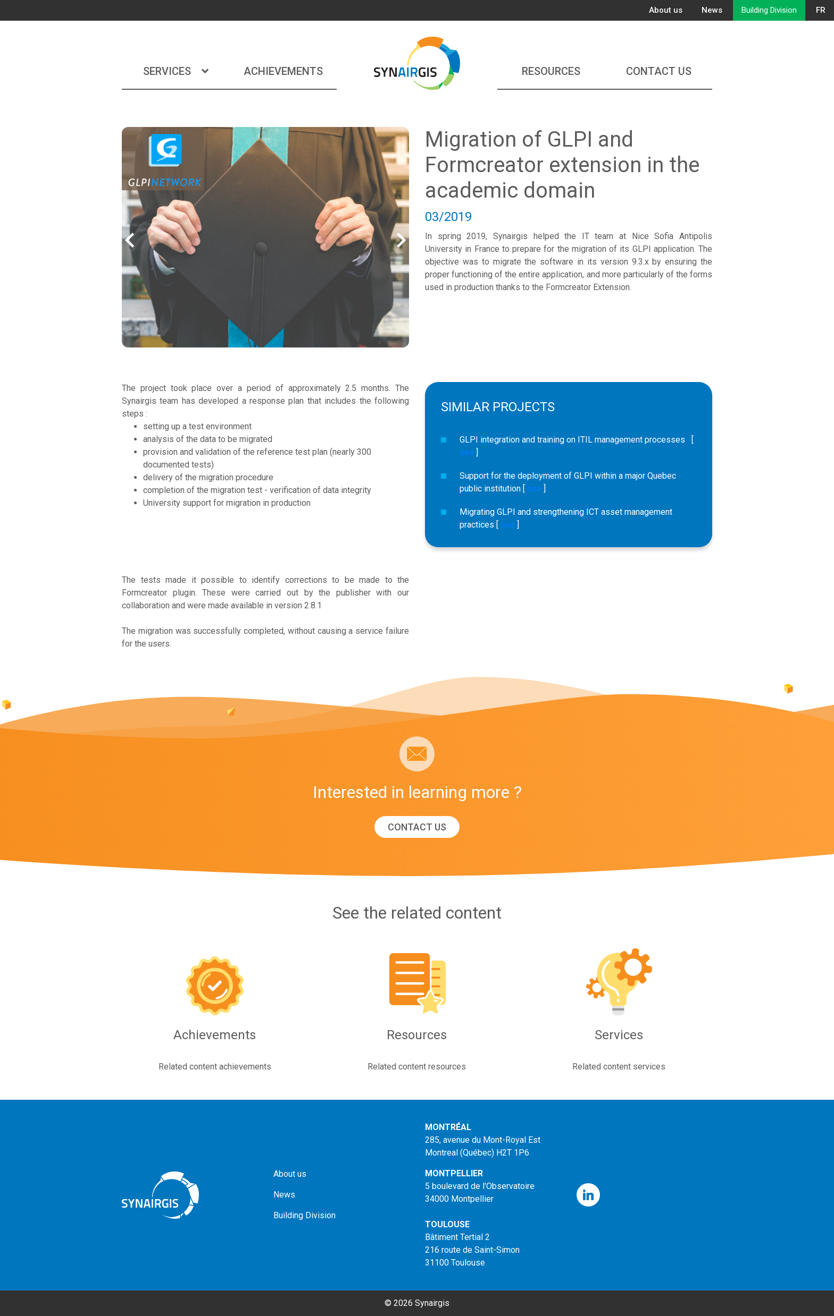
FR (820, 10)
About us (665, 10)
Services (175, 71)
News (712, 10)
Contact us (658, 71)
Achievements (283, 71)
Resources (551, 71)
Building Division (769, 10)
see (467, 452)
